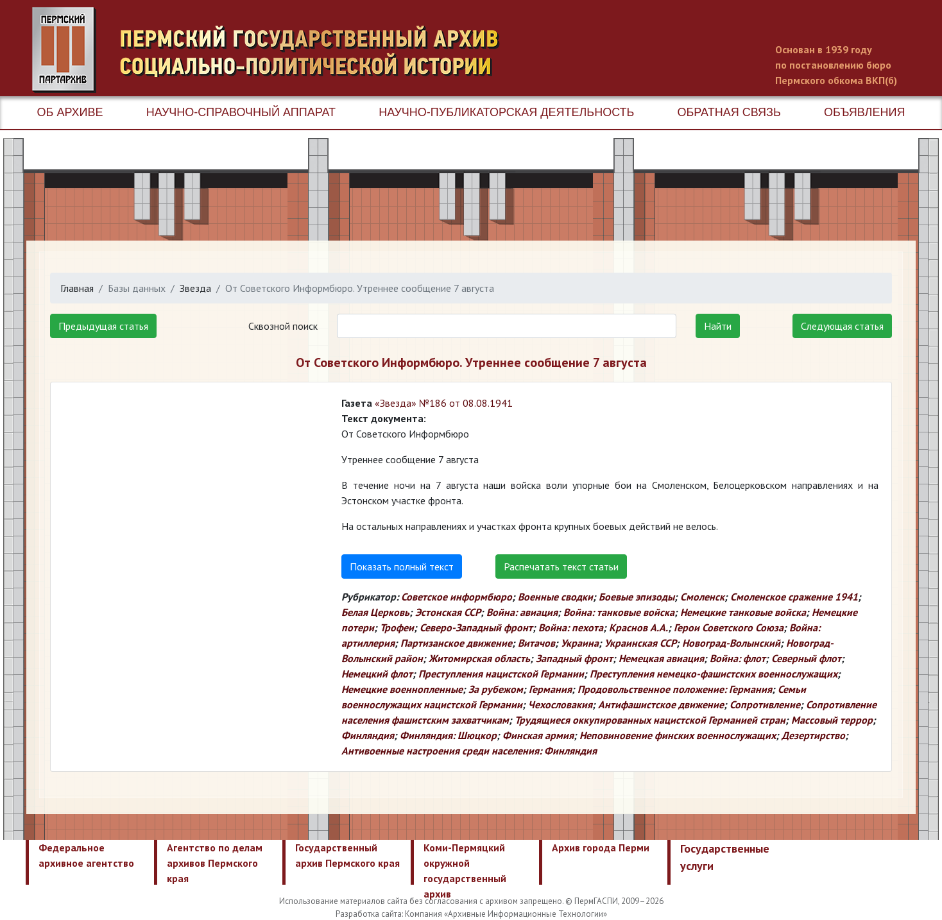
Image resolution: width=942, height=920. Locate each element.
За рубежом (495, 689)
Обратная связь (729, 112)
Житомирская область (479, 658)
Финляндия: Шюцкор (448, 735)
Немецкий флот (377, 673)
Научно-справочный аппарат (241, 112)
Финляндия (367, 735)
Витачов (536, 642)
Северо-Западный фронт (476, 627)
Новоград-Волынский (731, 642)
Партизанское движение (456, 642)
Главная (77, 288)
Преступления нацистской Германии (501, 673)
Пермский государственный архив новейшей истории (272, 50)
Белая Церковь (375, 612)
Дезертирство (813, 735)
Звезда (195, 288)
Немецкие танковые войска (743, 612)
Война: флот (738, 658)
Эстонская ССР (448, 612)
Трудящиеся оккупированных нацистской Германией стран (650, 719)
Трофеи (397, 627)
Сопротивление (765, 704)
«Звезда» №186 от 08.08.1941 (444, 402)
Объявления (864, 112)
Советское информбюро (456, 596)
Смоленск (702, 596)
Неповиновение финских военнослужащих (677, 735)
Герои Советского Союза (729, 627)
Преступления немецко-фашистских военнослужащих (713, 673)
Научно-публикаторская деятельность (506, 112)
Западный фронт (574, 658)
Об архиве (70, 112)
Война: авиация (522, 612)
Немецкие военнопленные (402, 689)
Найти (718, 325)
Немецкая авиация (661, 658)
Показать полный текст (402, 566)
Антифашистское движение (661, 704)
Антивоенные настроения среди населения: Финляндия (469, 750)
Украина (580, 642)
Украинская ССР (640, 642)
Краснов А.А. (638, 627)
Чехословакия (560, 704)
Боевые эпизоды (636, 596)
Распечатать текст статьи (561, 566)
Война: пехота (570, 627)
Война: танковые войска (618, 612)
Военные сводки (555, 596)
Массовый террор (832, 719)
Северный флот (806, 658)
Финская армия (538, 735)
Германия (550, 689)
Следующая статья (842, 325)
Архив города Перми (600, 847)
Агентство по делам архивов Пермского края (214, 863)
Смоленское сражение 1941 (794, 596)
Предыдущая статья (103, 325)
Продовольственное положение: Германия (675, 689)
